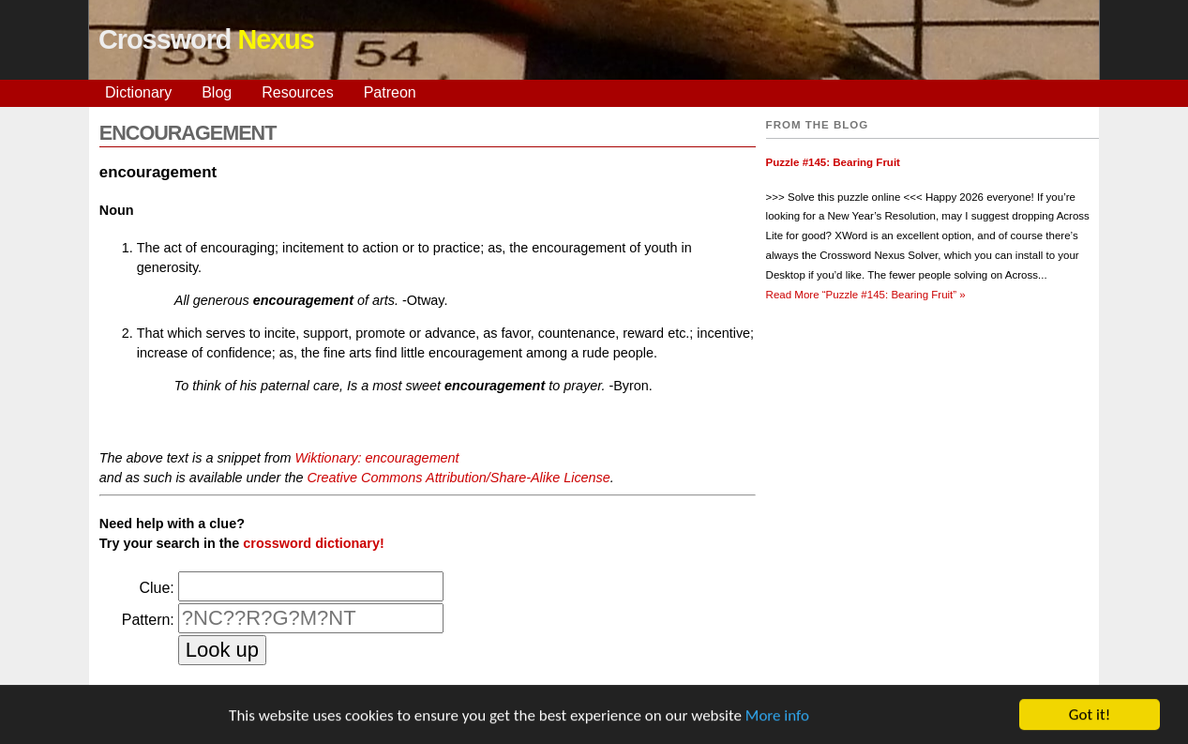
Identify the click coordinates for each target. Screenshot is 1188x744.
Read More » (866, 294)
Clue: (156, 588)
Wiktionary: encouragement (377, 457)
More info (777, 716)
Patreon (390, 92)
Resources (297, 92)
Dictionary (138, 92)
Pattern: (148, 620)
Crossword (206, 39)
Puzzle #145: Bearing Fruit (833, 162)
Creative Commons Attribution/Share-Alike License (458, 477)
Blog (217, 92)
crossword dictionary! (313, 543)
